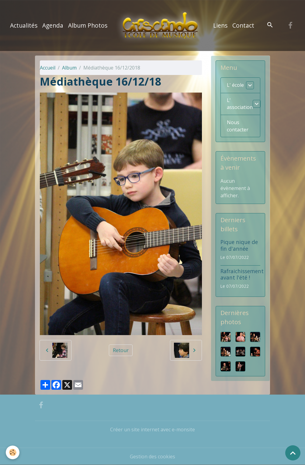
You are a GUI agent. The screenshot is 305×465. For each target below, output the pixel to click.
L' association (240, 104)
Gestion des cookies (152, 456)
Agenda (52, 25)
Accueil (47, 67)
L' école (235, 85)
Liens (220, 25)
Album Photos (87, 25)
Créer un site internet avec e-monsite (152, 429)
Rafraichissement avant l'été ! (242, 274)
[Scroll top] (292, 452)
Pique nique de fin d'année (239, 245)
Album (69, 67)
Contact (243, 25)
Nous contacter (237, 126)
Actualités (23, 25)
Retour (121, 350)
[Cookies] (13, 452)
